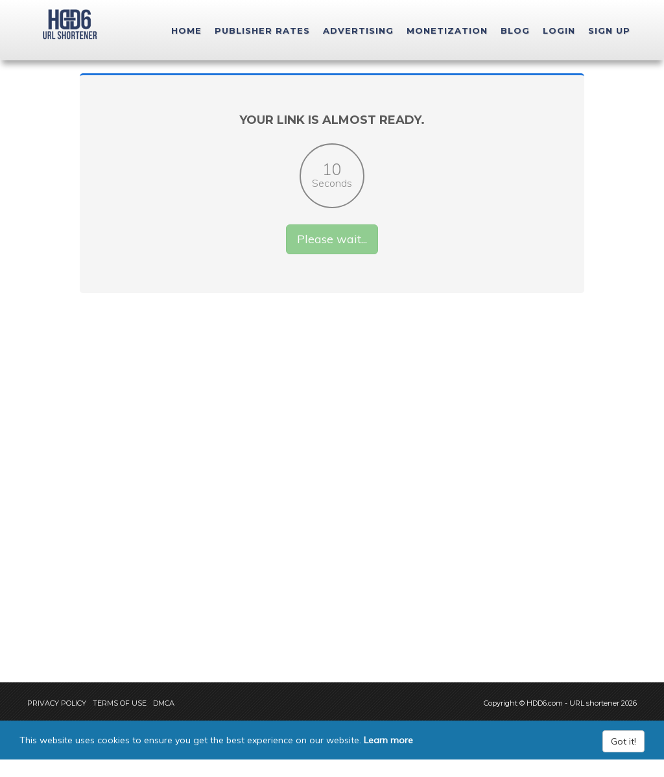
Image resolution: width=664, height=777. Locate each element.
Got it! (623, 759)
